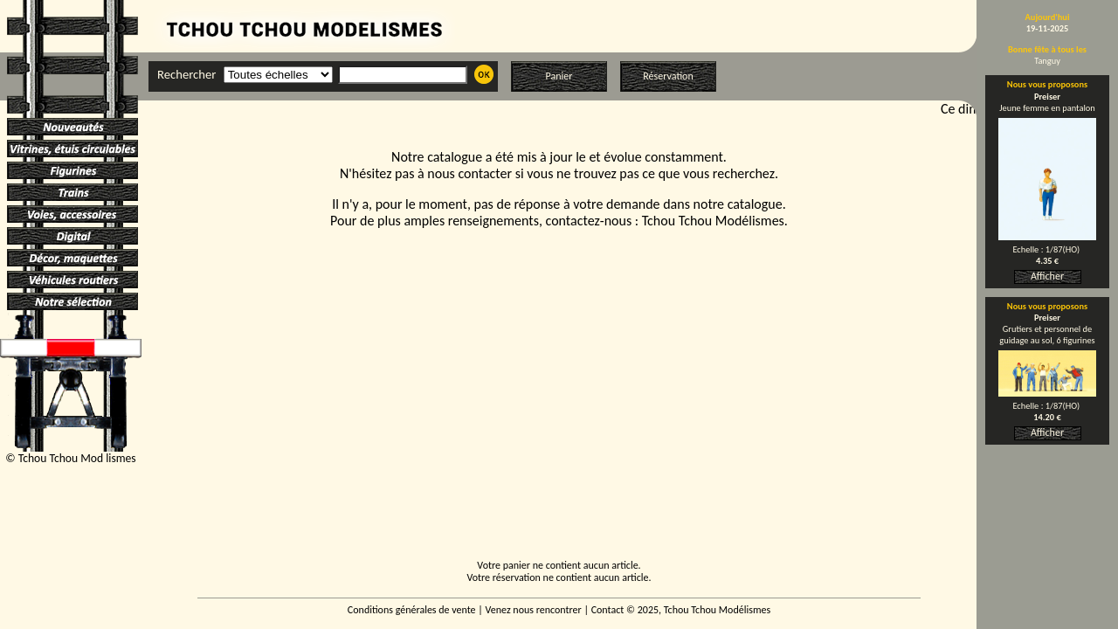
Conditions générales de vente (412, 610)
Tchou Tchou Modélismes (713, 220)
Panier (559, 76)
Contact (608, 610)
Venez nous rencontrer (534, 610)
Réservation (668, 76)
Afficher (1047, 276)
